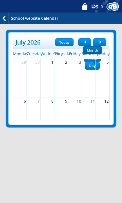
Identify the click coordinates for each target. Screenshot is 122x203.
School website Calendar (34, 18)
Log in (92, 6)
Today (64, 42)
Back (4, 18)
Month (92, 50)
